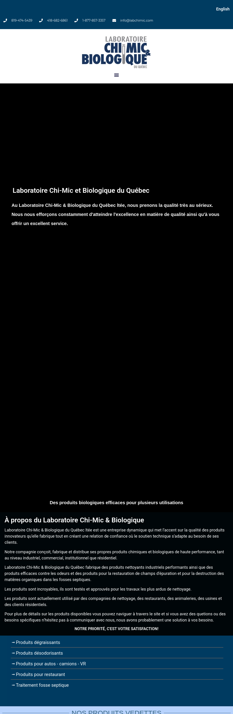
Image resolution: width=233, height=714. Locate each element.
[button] (116, 75)
